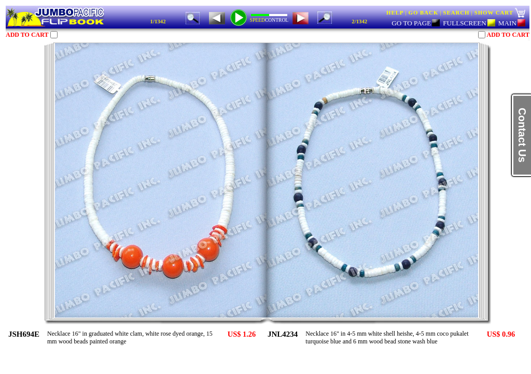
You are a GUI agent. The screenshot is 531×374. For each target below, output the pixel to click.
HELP (394, 12)
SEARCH (456, 12)
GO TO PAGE (416, 23)
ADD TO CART (27, 34)
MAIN (511, 23)
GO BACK (424, 12)
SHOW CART (493, 12)
